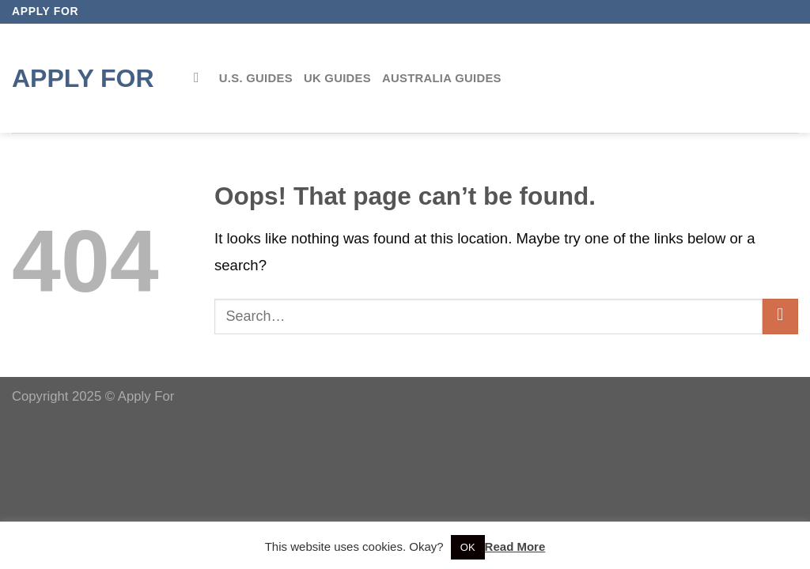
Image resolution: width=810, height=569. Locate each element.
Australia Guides (442, 78)
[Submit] (780, 316)
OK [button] (467, 547)
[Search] (201, 78)
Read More (515, 546)
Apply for (83, 78)
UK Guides (337, 78)
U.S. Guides (256, 78)
